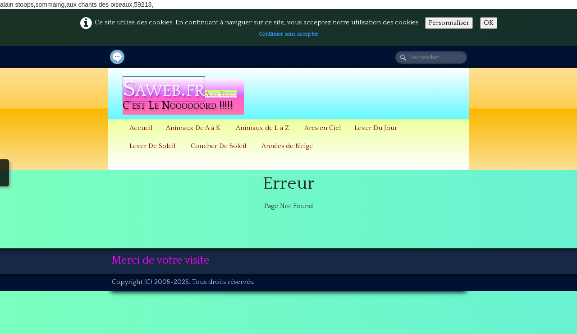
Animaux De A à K (194, 128)
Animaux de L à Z (263, 128)
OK (489, 23)
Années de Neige (287, 146)
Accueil (140, 128)
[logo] (183, 96)
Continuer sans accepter (288, 34)
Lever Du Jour (375, 128)
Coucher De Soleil (219, 146)
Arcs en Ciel (322, 128)
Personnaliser (449, 23)
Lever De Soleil (153, 146)
